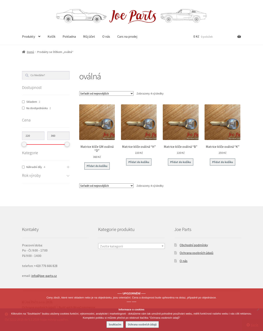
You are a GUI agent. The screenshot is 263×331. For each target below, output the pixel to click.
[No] (258, 310)
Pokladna (69, 36)
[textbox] (131, 246)
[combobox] (131, 246)
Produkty (28, 36)
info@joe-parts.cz (44, 276)
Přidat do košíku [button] (97, 166)
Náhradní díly (34, 167)
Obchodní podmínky (194, 245)
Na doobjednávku (37, 108)
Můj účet (89, 36)
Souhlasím (115, 324)
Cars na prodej (127, 36)
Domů (30, 52)
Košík (51, 36)
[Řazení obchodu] (106, 93)
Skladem (31, 102)
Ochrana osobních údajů (196, 253)
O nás (106, 36)
